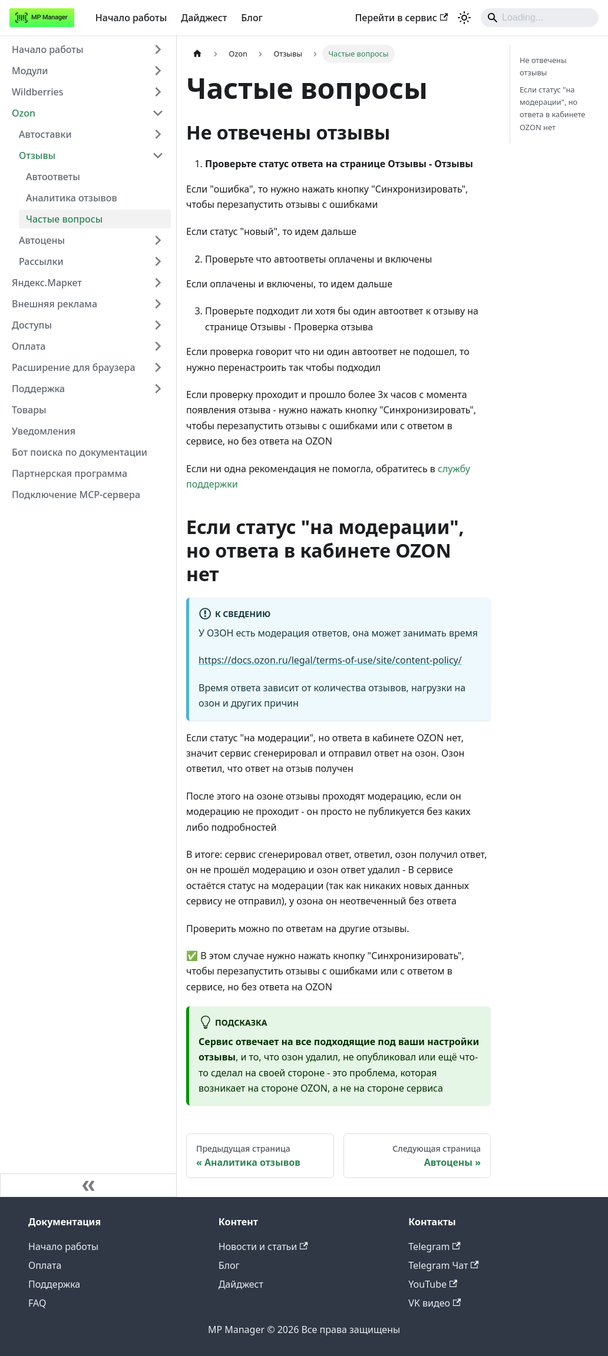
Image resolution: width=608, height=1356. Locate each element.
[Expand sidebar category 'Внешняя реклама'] (158, 303)
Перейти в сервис (401, 17)
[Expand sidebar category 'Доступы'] (158, 325)
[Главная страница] (197, 54)
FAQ (37, 1303)
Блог (251, 17)
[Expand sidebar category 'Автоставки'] (158, 134)
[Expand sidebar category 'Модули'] (158, 70)
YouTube (432, 1284)
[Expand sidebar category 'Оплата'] (158, 346)
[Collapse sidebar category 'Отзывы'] (158, 155)
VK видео (434, 1303)
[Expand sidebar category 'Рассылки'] (158, 261)
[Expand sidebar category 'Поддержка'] (158, 388)
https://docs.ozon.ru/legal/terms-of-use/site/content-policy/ (330, 660)
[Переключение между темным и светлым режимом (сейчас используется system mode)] (464, 17)
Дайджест (204, 17)
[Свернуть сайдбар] (88, 1185)
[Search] (540, 17)
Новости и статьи (263, 1246)
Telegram (434, 1246)
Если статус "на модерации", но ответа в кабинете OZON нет (552, 108)
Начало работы (131, 17)
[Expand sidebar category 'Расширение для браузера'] (158, 367)
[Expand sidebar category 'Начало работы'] (158, 49)
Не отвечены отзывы (543, 66)
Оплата (44, 1265)
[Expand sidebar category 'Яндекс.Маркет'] (158, 282)
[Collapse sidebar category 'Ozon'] (158, 113)
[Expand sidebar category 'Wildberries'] (158, 91)
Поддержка (54, 1284)
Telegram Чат (443, 1265)
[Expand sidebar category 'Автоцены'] (158, 240)
